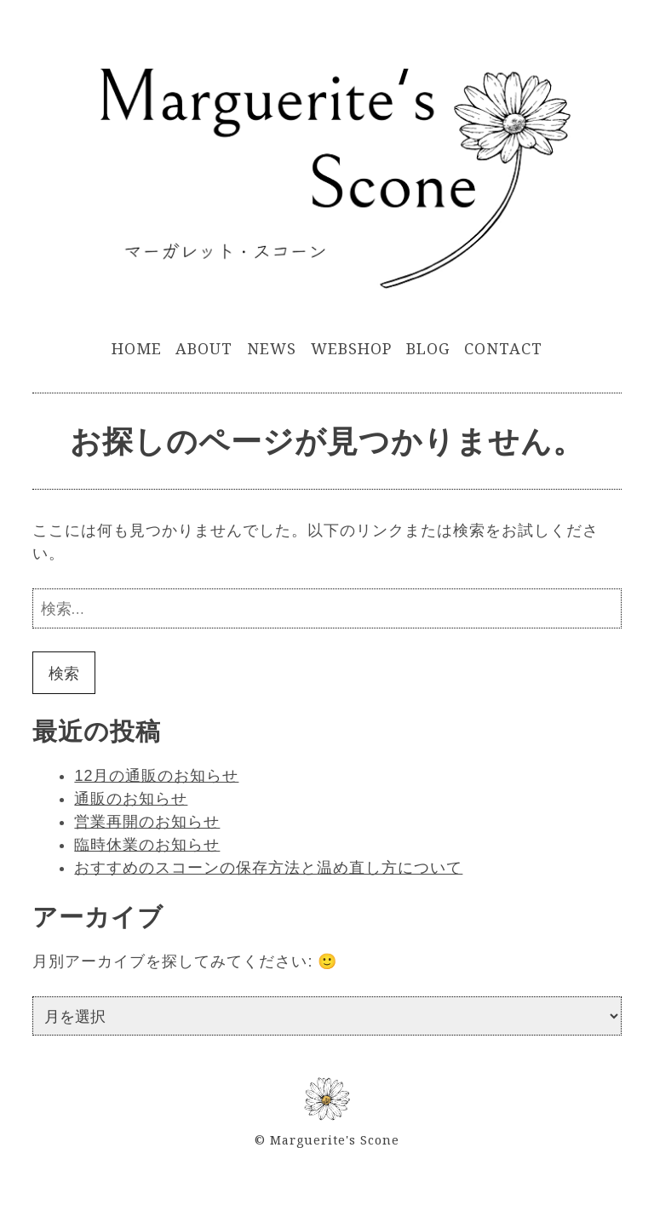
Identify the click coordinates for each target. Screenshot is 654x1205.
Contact (503, 348)
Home (137, 348)
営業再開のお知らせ (147, 821)
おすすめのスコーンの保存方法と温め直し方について (268, 867)
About (203, 348)
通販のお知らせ (130, 798)
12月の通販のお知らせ (156, 775)
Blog (428, 348)
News (271, 348)
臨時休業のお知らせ (147, 844)
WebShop (351, 348)
